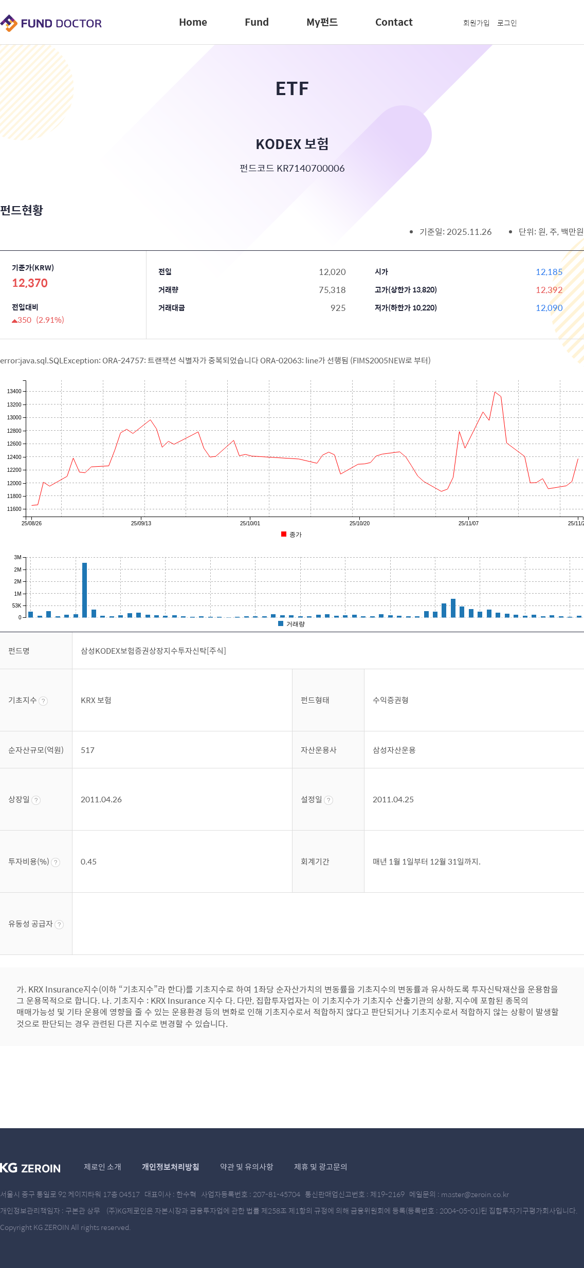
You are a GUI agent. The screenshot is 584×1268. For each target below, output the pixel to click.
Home (193, 21)
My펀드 (322, 21)
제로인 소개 (102, 1166)
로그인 (507, 22)
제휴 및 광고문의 (321, 1166)
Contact (394, 21)
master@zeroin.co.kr (475, 1194)
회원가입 (476, 22)
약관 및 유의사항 (246, 1166)
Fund (257, 21)
